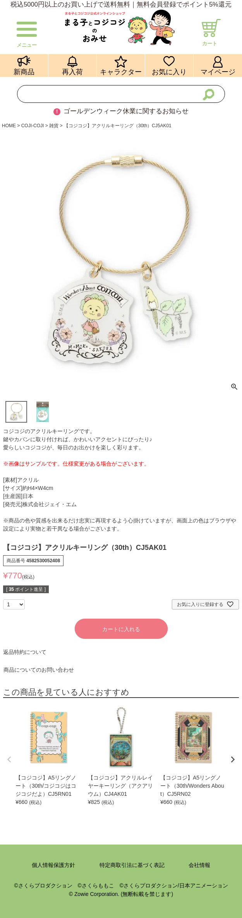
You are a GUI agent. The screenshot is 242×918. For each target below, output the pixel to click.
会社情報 (199, 865)
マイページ (218, 72)
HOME (9, 125)
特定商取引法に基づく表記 (132, 865)
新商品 (24, 72)
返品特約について (24, 652)
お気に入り (169, 72)
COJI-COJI (32, 125)
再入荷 (72, 72)
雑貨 (53, 125)
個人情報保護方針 (53, 865)
